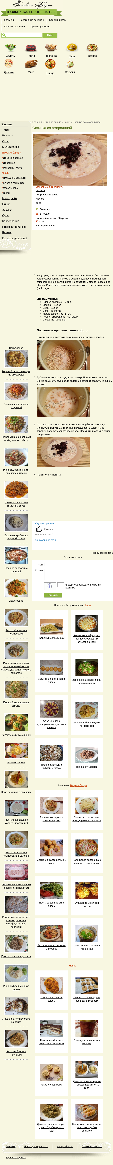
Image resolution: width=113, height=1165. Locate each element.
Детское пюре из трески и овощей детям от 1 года (87, 1084)
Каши (88, 605)
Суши (5, 215)
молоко (40, 198)
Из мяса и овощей (13, 158)
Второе (92, 55)
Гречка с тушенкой (87, 766)
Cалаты (10, 55)
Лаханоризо (16, 600)
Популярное (16, 348)
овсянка (40, 190)
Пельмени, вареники (14, 178)
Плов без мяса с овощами (16, 792)
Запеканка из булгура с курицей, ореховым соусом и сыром (86, 638)
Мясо (31, 72)
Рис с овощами (16, 762)
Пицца (50, 73)
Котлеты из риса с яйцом (16, 735)
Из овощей (9, 163)
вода (38, 202)
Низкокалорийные (14, 226)
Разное (6, 232)
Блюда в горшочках (13, 183)
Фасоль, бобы (10, 188)
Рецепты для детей (14, 238)
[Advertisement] (56, 97)
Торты (31, 55)
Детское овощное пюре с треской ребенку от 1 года (51, 1127)
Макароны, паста (12, 168)
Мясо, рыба (9, 198)
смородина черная (47, 194)
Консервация (10, 221)
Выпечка (51, 55)
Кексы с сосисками (52, 1084)
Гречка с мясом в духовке (16, 956)
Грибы (6, 193)
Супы (72, 56)
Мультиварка (10, 146)
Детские (9, 72)
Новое (72, 965)
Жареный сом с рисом (52, 638)
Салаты (7, 124)
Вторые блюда (11, 152)
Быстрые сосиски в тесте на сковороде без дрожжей (86, 1127)
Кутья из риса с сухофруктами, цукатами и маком (51, 724)
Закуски (70, 72)
